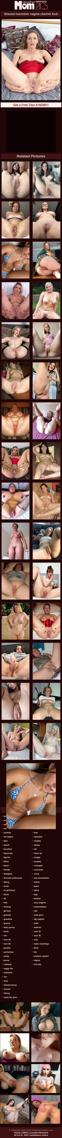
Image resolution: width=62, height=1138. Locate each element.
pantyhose (9, 952)
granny (7, 923)
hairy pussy (9, 927)
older (36, 923)
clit (35, 849)
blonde (7, 870)
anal (6, 820)
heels (6, 931)
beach (6, 845)
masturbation (40, 907)
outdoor (37, 927)
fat (5, 898)
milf (35, 911)
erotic (6, 886)
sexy (6, 981)
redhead (7, 964)
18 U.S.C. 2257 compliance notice (31, 1135)
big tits (7, 857)
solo (36, 940)
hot (5, 935)
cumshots (38, 870)
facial (6, 894)
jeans (36, 886)
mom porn (38, 915)
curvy (36, 874)
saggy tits (8, 968)
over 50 (7, 940)
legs (36, 894)
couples (37, 861)
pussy (6, 960)
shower (7, 989)
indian (37, 882)
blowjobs (8, 874)
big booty (8, 853)
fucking (7, 907)
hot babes (8, 837)
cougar (37, 857)
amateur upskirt (41, 956)
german (7, 911)
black (6, 865)
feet (5, 903)
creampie (38, 865)
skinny (7, 993)
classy (37, 845)
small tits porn (10, 997)
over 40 (37, 935)
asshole (7, 833)
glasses (7, 915)
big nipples (39, 919)
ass (5, 828)
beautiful (8, 849)
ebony (6, 882)
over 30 (37, 931)
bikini (6, 861)
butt (36, 833)
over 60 (7, 944)
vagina (37, 960)
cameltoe (38, 837)
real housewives (41, 878)
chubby (37, 841)
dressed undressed (13, 878)
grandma (8, 919)
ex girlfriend (9, 890)
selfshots (8, 973)
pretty (6, 956)
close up (38, 853)
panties (7, 948)
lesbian (37, 898)
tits (35, 952)
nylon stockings (41, 944)
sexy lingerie (40, 903)
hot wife (37, 964)
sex (5, 977)
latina (36, 890)
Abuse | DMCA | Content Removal (31, 1132)
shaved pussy (10, 985)
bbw (6, 841)
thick (36, 948)
